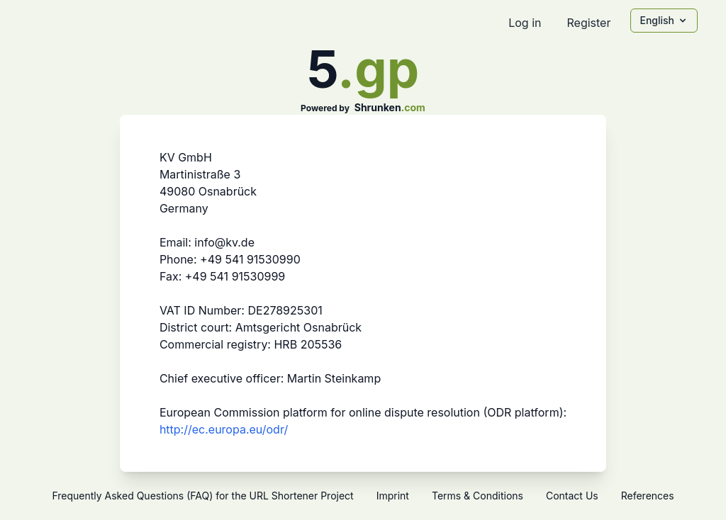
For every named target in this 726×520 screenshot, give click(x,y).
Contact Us (572, 496)
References (647, 496)
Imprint (392, 496)
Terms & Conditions (477, 496)
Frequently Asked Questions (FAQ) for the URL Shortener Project (202, 496)
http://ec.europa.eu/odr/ (224, 429)
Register (588, 23)
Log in (524, 23)
